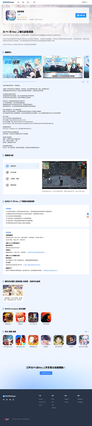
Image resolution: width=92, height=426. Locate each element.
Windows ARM (42, 402)
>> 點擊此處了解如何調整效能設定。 (36, 252)
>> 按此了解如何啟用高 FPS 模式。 (32, 265)
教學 (53, 402)
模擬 (19, 14)
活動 (53, 405)
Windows (41, 399)
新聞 (53, 399)
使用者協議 (80, 402)
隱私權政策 (80, 399)
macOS (40, 405)
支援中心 (67, 402)
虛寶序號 (54, 408)
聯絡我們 (67, 399)
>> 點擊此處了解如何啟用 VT (50, 270)
